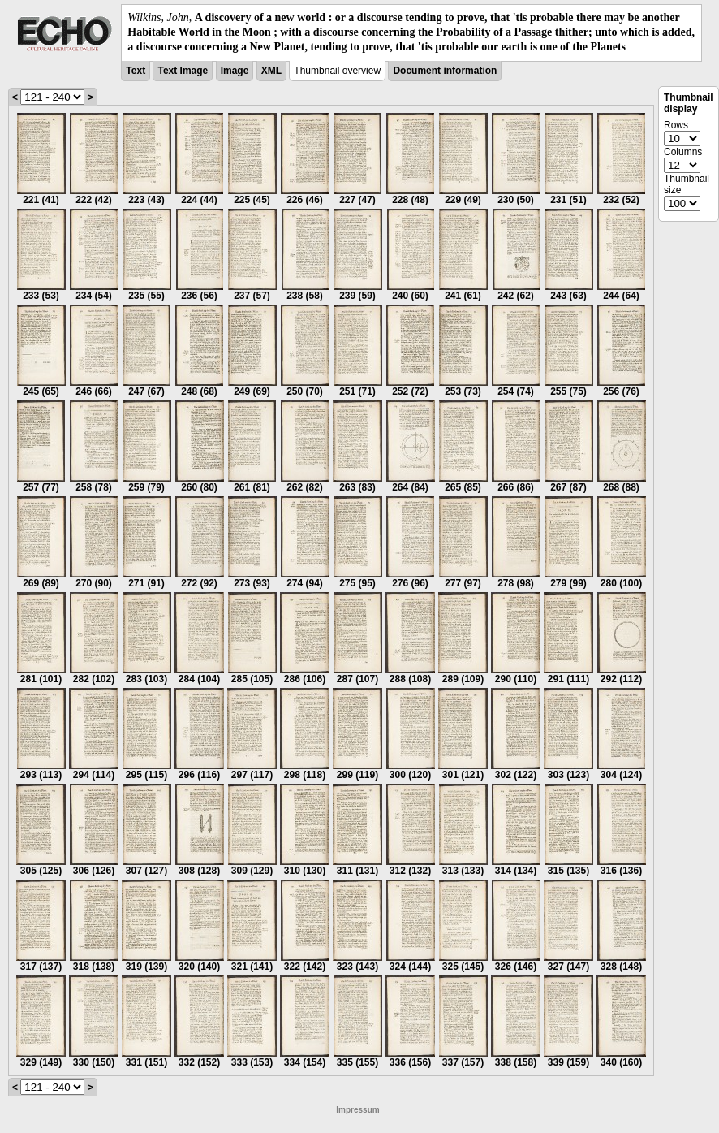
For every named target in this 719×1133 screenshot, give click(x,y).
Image (235, 70)
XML (271, 70)
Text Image (182, 70)
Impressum (357, 1109)
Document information (445, 70)
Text (135, 70)
